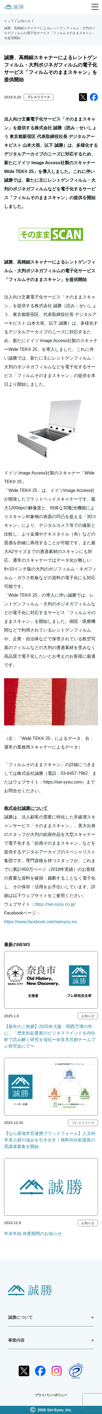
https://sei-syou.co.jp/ (55, 904)
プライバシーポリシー (51, 1395)
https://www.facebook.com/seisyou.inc (40, 921)
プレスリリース (38, 97)
